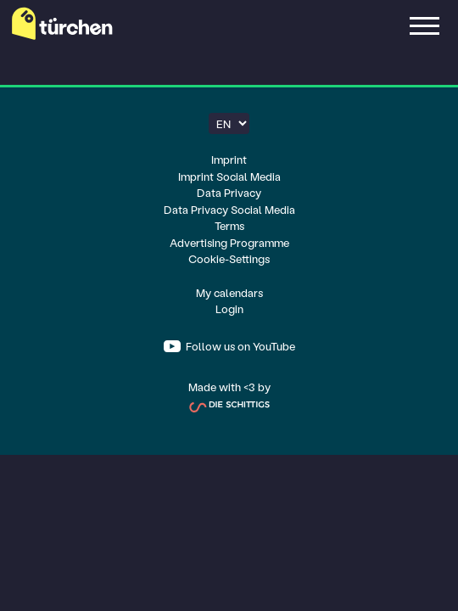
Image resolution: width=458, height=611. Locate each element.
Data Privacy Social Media (229, 209)
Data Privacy (229, 192)
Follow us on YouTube (239, 346)
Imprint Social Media (229, 176)
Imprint (229, 159)
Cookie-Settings (229, 258)
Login (229, 308)
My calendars (229, 292)
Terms (229, 225)
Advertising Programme (229, 242)
